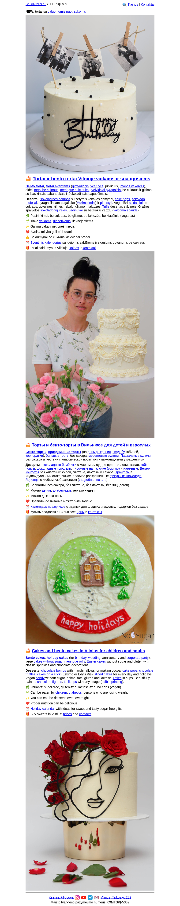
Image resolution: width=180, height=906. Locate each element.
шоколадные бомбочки (58, 465)
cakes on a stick (49, 674)
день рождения (99, 452)
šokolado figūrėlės (53, 210)
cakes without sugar (48, 661)
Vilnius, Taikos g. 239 (116, 897)
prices (67, 714)
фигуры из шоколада (126, 476)
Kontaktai (147, 4)
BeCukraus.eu (36, 4)
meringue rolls (74, 661)
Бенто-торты (36, 452)
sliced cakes (103, 674)
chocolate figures (49, 682)
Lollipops (70, 682)
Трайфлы (122, 472)
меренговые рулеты (104, 455)
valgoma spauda (125, 210)
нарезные (130, 468)
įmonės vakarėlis (132, 186)
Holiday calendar (42, 708)
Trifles (117, 678)
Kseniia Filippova (61, 897)
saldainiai (135, 203)
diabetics (75, 692)
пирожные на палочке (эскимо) (96, 468)
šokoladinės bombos (55, 199)
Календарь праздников (47, 506)
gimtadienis (80, 186)
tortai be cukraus (46, 190)
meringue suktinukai (75, 190)
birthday (80, 658)
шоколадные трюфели (54, 468)
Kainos (133, 4)
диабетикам (62, 490)
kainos (74, 248)
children (61, 692)
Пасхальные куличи (135, 455)
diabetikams (62, 221)
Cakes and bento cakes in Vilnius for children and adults (88, 651)
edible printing (112, 682)
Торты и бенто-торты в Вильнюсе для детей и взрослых (91, 445)
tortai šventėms (58, 186)
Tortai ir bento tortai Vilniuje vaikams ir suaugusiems (91, 178)
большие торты (57, 455)
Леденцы (32, 480)
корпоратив (34, 455)
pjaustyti (106, 203)
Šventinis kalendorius (45, 242)
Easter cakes (96, 661)
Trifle (105, 206)
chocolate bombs (53, 670)
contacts (85, 714)
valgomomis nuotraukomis (67, 11)
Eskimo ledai (86, 203)
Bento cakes (35, 658)
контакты (95, 512)
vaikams (45, 221)
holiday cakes (57, 658)
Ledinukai (76, 210)
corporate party (138, 658)
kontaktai (89, 248)
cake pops (122, 199)
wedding (94, 658)
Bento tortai (35, 186)
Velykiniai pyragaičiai (106, 190)
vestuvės (96, 186)
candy (40, 678)
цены (80, 512)
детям (46, 490)
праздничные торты (64, 452)
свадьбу (118, 452)
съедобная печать (93, 480)
